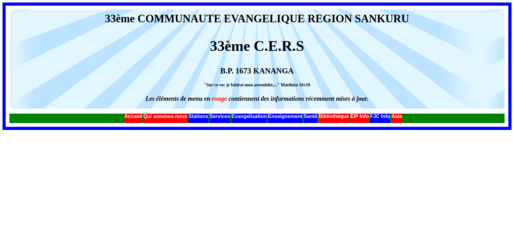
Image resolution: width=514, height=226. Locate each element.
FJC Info (380, 116)
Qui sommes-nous (165, 116)
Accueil (133, 116)
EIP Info (359, 116)
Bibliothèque (334, 116)
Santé (311, 116)
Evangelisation (249, 116)
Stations (198, 116)
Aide (396, 116)
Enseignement (285, 116)
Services (220, 116)
